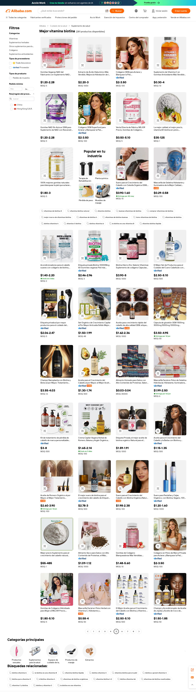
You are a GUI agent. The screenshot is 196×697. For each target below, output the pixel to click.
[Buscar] (117, 11)
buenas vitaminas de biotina (128, 211)
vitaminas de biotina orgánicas (74, 679)
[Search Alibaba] (72, 10)
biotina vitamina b (95, 223)
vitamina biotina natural (78, 211)
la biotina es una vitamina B (121, 223)
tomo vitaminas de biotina (145, 217)
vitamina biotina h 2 (102, 679)
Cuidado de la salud (58, 26)
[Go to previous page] (87, 631)
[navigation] (21, 329)
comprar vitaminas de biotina (160, 211)
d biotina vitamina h (45, 679)
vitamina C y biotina (18, 685)
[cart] (145, 11)
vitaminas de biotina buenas (115, 217)
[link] (192, 670)
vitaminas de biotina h (86, 217)
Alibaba (42, 26)
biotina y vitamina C (42, 685)
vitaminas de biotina (171, 217)
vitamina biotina (103, 211)
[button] (107, 11)
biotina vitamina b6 (126, 679)
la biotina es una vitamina (69, 685)
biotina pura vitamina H (20, 679)
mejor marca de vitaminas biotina (56, 217)
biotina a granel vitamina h (154, 673)
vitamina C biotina (72, 223)
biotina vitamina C (98, 673)
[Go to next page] (139, 631)
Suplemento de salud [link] (80, 26)
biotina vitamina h (49, 223)
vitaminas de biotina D (51, 211)
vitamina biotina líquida (150, 223)
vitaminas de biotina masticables (155, 679)
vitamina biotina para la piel (124, 673)
